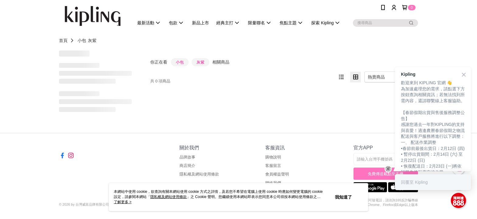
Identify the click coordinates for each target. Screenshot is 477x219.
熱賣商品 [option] (376, 77)
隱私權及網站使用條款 (199, 174)
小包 (82, 40)
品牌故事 (187, 157)
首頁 (63, 40)
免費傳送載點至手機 (385, 174)
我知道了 (343, 197)
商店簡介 (187, 165)
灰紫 (92, 40)
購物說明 (273, 157)
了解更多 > (122, 202)
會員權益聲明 (277, 174)
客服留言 (273, 165)
